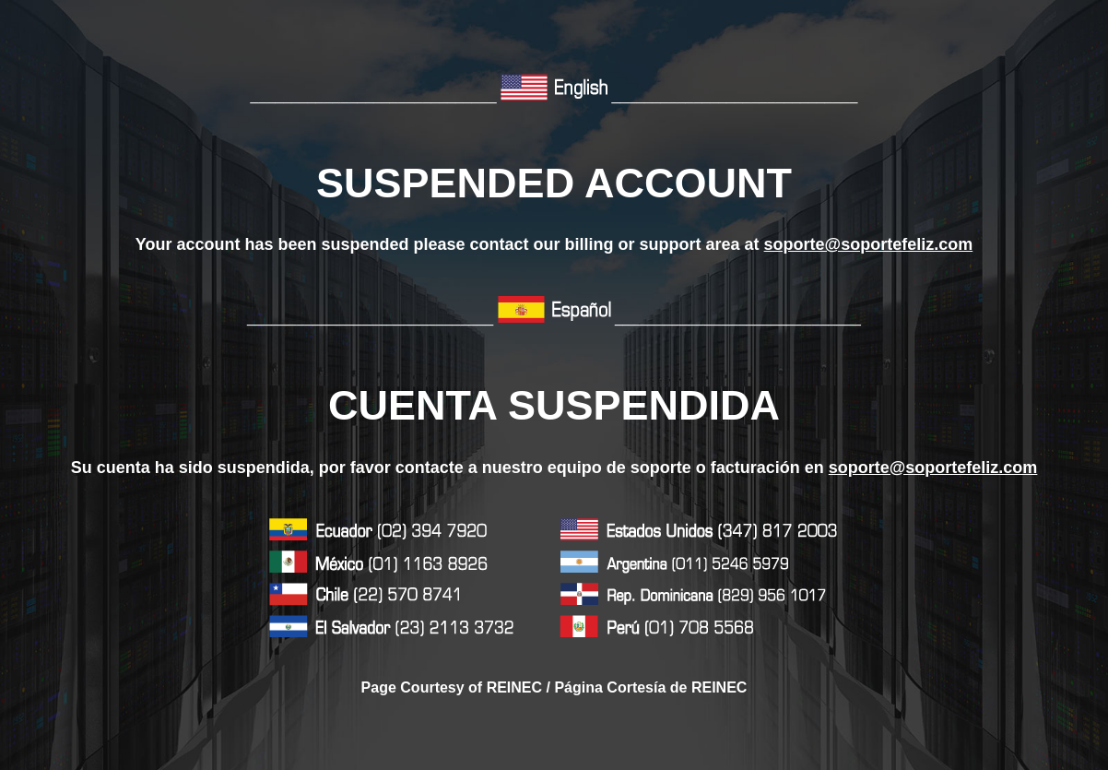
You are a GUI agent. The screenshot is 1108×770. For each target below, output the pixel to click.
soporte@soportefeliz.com (868, 244)
